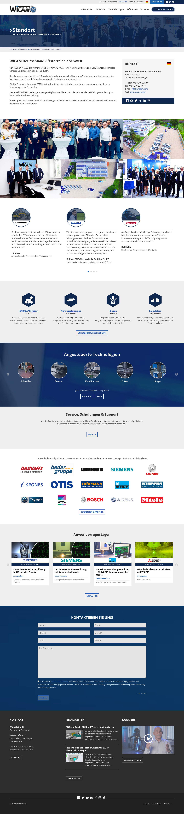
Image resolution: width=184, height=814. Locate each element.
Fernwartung (157, 2)
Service (92, 434)
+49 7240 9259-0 (25, 746)
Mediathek (92, 596)
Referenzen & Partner (91, 512)
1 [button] (88, 271)
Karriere (132, 2)
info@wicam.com (139, 88)
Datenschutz (157, 803)
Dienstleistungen (115, 9)
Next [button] (176, 374)
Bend (99, 396)
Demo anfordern (165, 9)
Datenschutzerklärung (59, 681)
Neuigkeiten (74, 778)
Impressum (168, 803)
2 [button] (91, 271)
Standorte (123, 2)
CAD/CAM (86, 396)
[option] (37, 235)
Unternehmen (86, 9)
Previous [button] (7, 374)
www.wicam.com (138, 92)
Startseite (13, 49)
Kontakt (140, 2)
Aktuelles (144, 9)
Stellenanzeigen (132, 760)
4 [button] (96, 271)
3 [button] (94, 271)
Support (103, 2)
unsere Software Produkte (92, 333)
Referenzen (132, 9)
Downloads (112, 2)
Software (100, 9)
